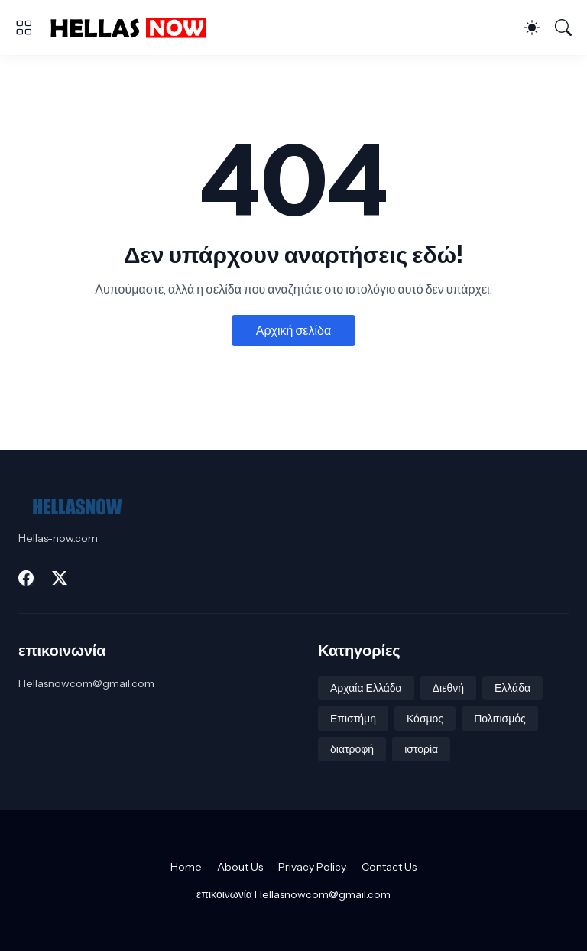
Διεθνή (448, 688)
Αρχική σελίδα (293, 330)
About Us (240, 867)
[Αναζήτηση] (563, 27)
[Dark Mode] (532, 27)
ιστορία (421, 749)
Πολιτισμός (500, 718)
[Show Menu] (23, 27)
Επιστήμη (353, 718)
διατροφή (352, 749)
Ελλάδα (512, 688)
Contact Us (389, 867)
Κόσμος (425, 718)
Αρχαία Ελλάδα (366, 688)
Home (186, 867)
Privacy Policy (312, 867)
